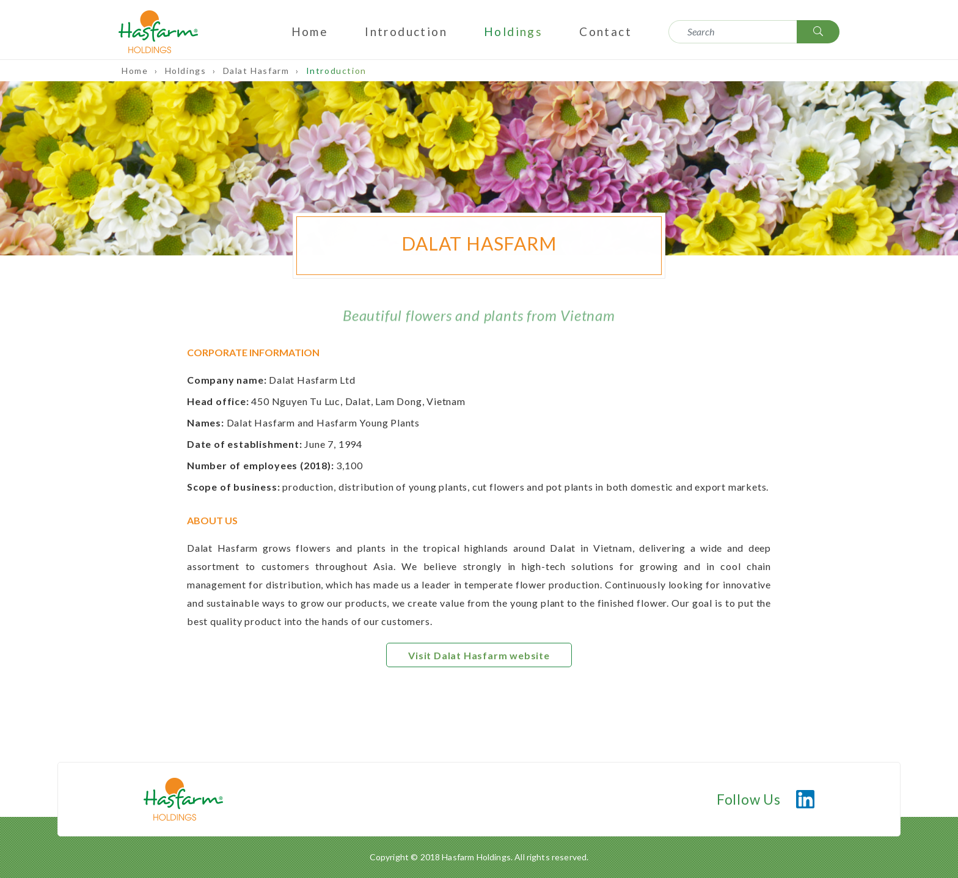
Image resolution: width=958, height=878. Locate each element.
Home (310, 31)
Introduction (406, 31)
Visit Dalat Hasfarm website (479, 655)
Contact (605, 31)
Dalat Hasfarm (257, 70)
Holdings (513, 31)
